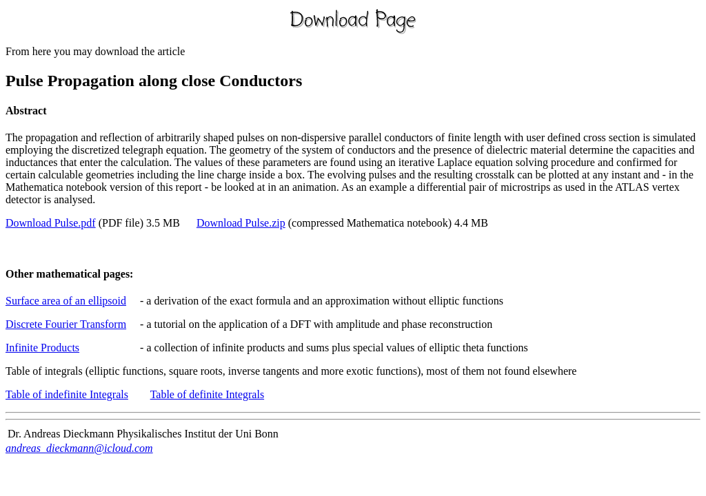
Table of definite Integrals (207, 394)
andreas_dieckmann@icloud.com (79, 448)
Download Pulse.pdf (51, 223)
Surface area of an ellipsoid (66, 301)
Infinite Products (42, 347)
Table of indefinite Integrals (67, 394)
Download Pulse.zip (240, 223)
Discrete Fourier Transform (66, 324)
